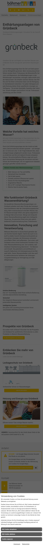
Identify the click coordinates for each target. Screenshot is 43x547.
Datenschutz (25, 544)
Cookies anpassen (7, 539)
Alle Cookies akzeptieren (9, 529)
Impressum (17, 544)
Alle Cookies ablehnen (8, 534)
